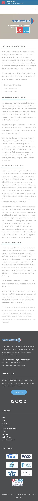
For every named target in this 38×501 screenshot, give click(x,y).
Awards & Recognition (9, 429)
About (4, 420)
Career (4, 431)
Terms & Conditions (8, 440)
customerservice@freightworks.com (18, 360)
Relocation (5, 426)
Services (4, 423)
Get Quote (19, 392)
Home (3, 417)
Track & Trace (6, 437)
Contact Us (5, 434)
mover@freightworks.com (15, 3)
